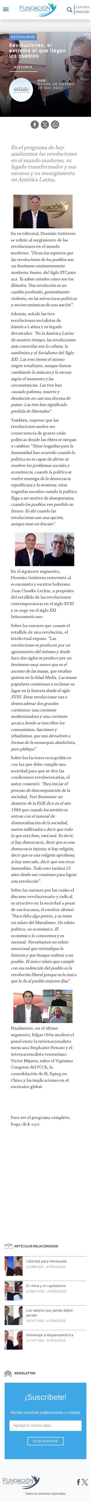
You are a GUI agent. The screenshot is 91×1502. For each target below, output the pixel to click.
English (82, 12)
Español (82, 7)
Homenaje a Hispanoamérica (49, 1335)
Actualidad (23, 37)
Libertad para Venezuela (46, 1261)
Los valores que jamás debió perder (49, 1313)
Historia (23, 67)
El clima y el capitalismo (46, 1285)
